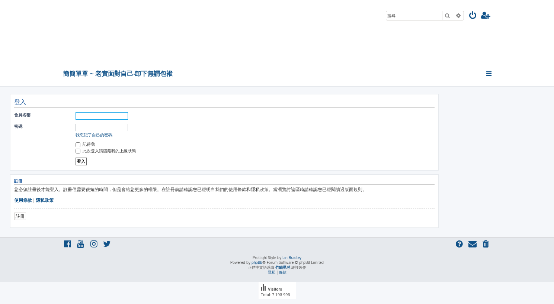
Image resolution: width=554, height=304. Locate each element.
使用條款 (23, 200)
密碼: (18, 126)
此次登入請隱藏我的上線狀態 (106, 150)
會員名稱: (22, 114)
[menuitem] (473, 16)
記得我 (85, 144)
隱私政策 (45, 200)
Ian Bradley (291, 257)
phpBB (257, 262)
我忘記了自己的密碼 (94, 135)
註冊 (20, 216)
